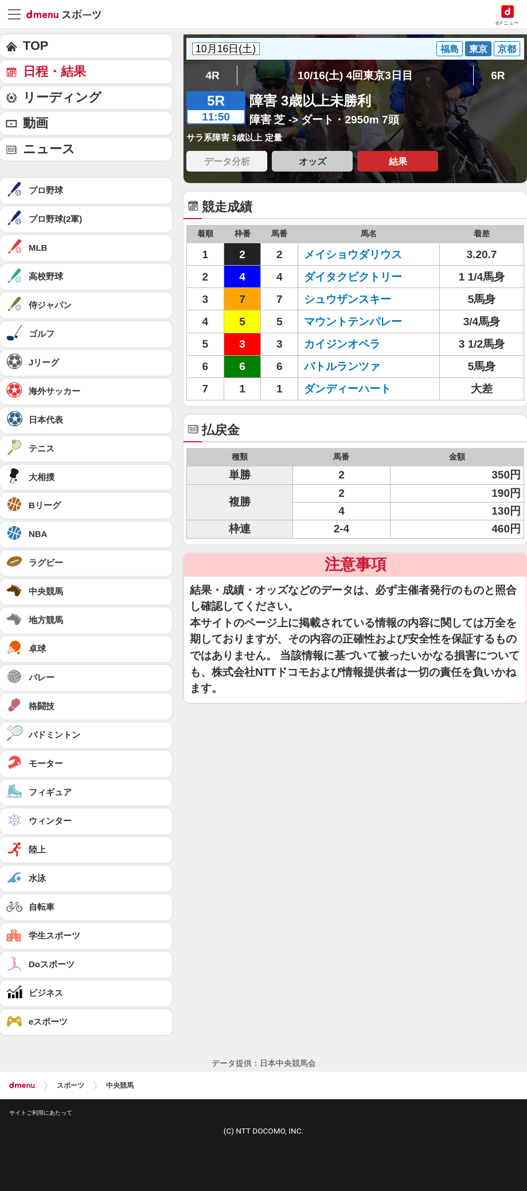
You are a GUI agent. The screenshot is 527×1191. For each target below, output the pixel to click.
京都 (507, 49)
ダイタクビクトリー (353, 277)
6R (498, 75)
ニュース (49, 149)
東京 (478, 49)
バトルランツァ (342, 366)
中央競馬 (120, 1085)
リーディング (62, 97)
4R (213, 75)
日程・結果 (54, 71)
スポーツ (70, 1085)
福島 (449, 49)
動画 (35, 123)
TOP (35, 45)
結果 (398, 161)
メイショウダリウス (353, 254)
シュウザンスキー (347, 299)
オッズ (312, 161)
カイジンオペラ (342, 344)
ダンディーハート (347, 389)
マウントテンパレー (353, 322)
